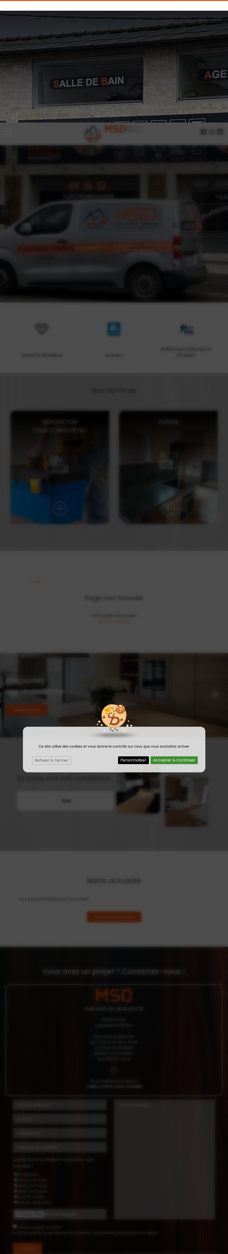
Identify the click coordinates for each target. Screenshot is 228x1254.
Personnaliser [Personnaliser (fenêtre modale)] (133, 637)
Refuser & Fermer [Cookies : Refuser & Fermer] (52, 638)
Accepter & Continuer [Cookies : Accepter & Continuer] (174, 637)
